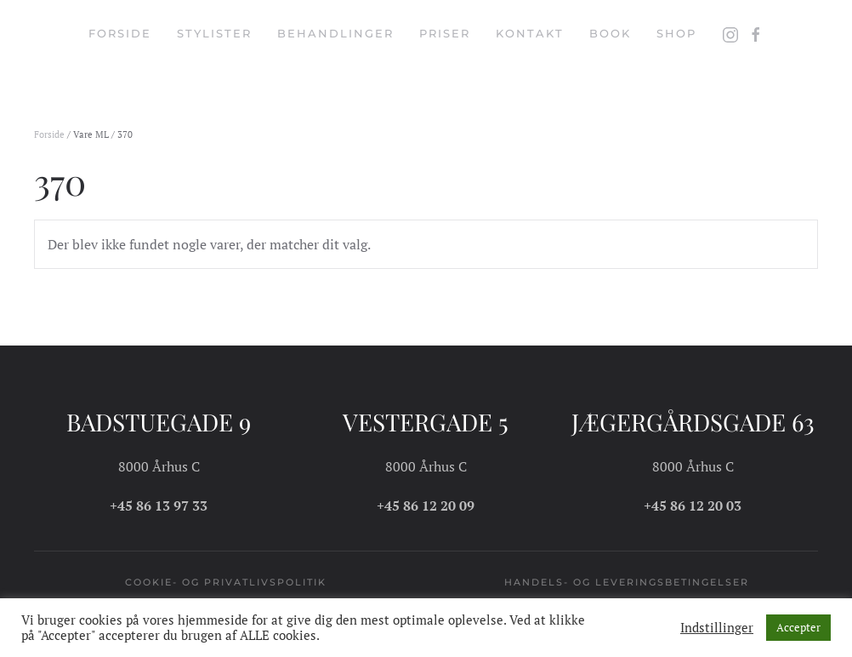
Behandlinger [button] (335, 33)
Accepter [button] (798, 627)
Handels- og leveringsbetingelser (626, 582)
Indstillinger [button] (716, 628)
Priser (444, 33)
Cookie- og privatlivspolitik (226, 582)
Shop (676, 33)
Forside (119, 33)
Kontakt (530, 33)
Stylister (214, 33)
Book (610, 33)
